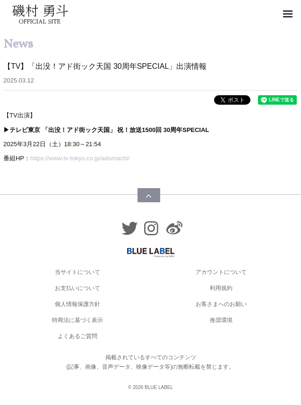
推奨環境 (221, 320)
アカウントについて (221, 272)
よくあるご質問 (77, 336)
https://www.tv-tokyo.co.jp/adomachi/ (79, 158)
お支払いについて (77, 288)
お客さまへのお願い (221, 304)
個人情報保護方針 (77, 304)
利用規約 (221, 288)
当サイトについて (77, 272)
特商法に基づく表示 (77, 320)
